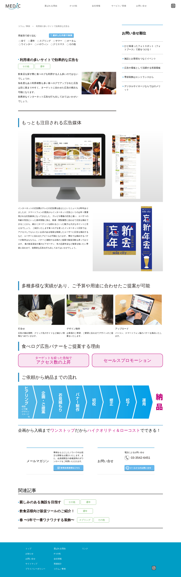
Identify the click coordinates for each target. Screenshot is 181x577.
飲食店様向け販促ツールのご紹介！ (47, 511)
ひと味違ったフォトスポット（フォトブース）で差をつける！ (142, 48)
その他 (25, 66)
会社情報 (96, 6)
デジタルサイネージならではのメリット (142, 88)
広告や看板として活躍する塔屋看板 (142, 68)
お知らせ (29, 554)
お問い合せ (141, 6)
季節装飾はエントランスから (139, 77)
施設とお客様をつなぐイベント (140, 58)
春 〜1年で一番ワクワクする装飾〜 (47, 520)
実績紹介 (58, 564)
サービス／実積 (118, 6)
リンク (85, 548)
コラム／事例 (24, 26)
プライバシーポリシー (35, 569)
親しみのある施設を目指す (40, 502)
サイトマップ (31, 564)
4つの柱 (73, 6)
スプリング (84, 520)
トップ (28, 548)
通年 (42, 66)
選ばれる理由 (51, 6)
